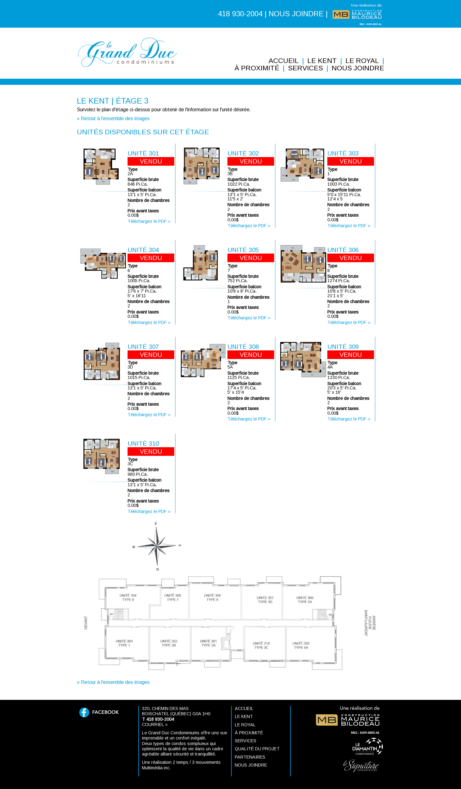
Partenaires (250, 757)
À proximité (256, 68)
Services (305, 68)
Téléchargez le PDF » (149, 221)
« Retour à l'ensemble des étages (113, 118)
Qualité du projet (257, 748)
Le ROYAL (362, 61)
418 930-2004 (240, 14)
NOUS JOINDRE (296, 14)
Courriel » (155, 724)
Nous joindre (358, 68)
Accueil (284, 61)
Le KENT (322, 61)
